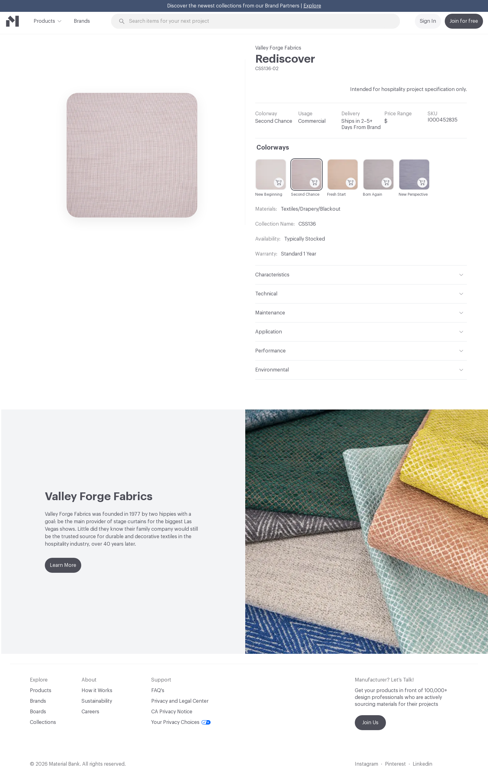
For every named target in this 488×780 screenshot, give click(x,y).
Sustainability (97, 701)
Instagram (366, 764)
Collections (43, 722)
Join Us (370, 722)
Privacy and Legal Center (180, 701)
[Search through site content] (259, 21)
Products (44, 20)
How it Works (97, 690)
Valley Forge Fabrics (278, 47)
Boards (38, 711)
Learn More (63, 565)
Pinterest (395, 764)
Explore (312, 5)
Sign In (428, 21)
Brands (82, 21)
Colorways (272, 148)
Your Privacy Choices (181, 722)
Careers (90, 711)
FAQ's (157, 690)
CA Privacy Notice (171, 711)
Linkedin (422, 764)
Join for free (464, 21)
